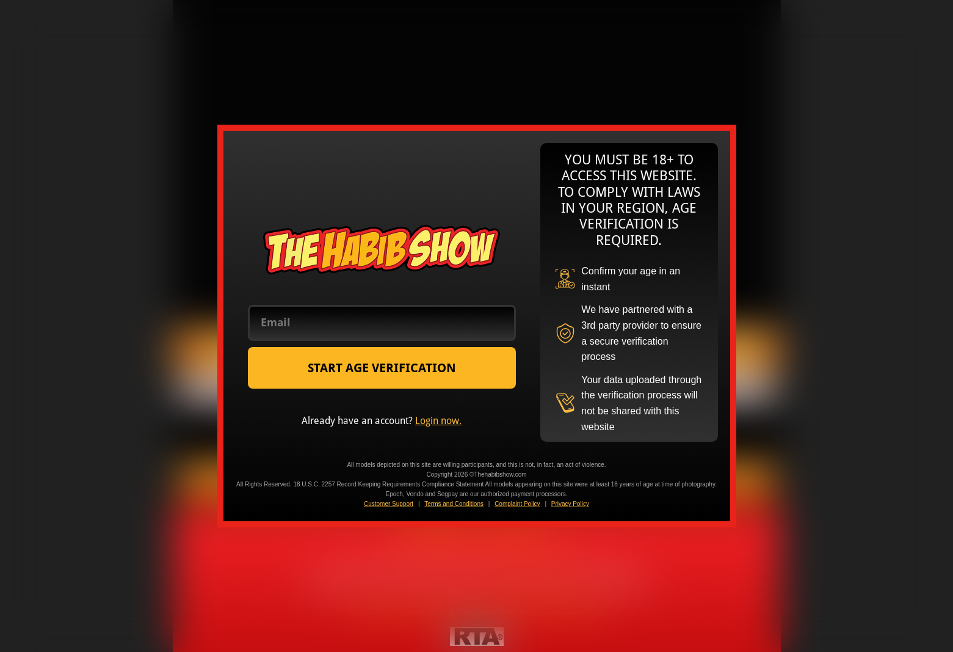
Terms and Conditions (454, 503)
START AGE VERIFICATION (382, 368)
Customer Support (388, 503)
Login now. (438, 421)
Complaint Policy (517, 503)
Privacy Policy (570, 503)
